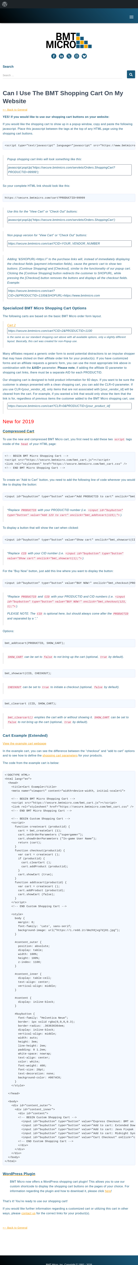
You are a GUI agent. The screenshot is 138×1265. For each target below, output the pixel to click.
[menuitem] (4, 4)
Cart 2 (11, 325)
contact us (28, 1213)
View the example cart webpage (24, 743)
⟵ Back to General (15, 109)
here (108, 1191)
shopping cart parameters (60, 755)
